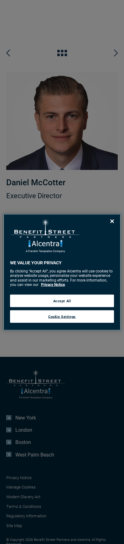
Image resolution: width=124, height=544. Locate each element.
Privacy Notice (53, 284)
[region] (62, 272)
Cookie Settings (62, 316)
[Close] (112, 221)
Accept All (62, 300)
